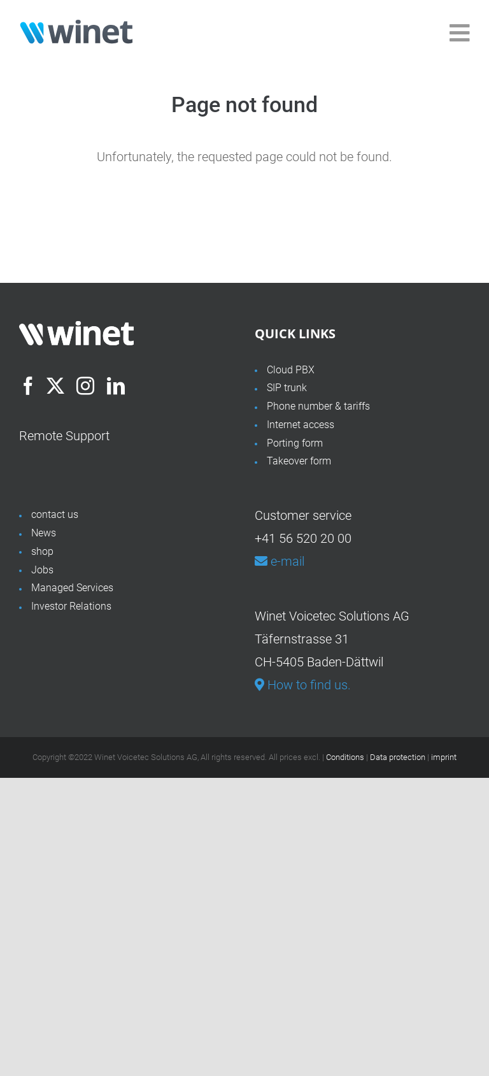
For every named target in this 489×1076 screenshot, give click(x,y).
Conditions (345, 757)
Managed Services (72, 588)
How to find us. (303, 684)
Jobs (42, 570)
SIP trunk (287, 388)
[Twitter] (55, 386)
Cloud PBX (291, 370)
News (43, 533)
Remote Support (64, 435)
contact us (54, 514)
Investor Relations (71, 606)
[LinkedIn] (116, 386)
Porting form (295, 443)
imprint (444, 757)
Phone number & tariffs (318, 406)
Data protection (397, 757)
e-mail (279, 561)
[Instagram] (85, 386)
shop (42, 551)
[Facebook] (28, 386)
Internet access (300, 425)
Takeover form (299, 461)
